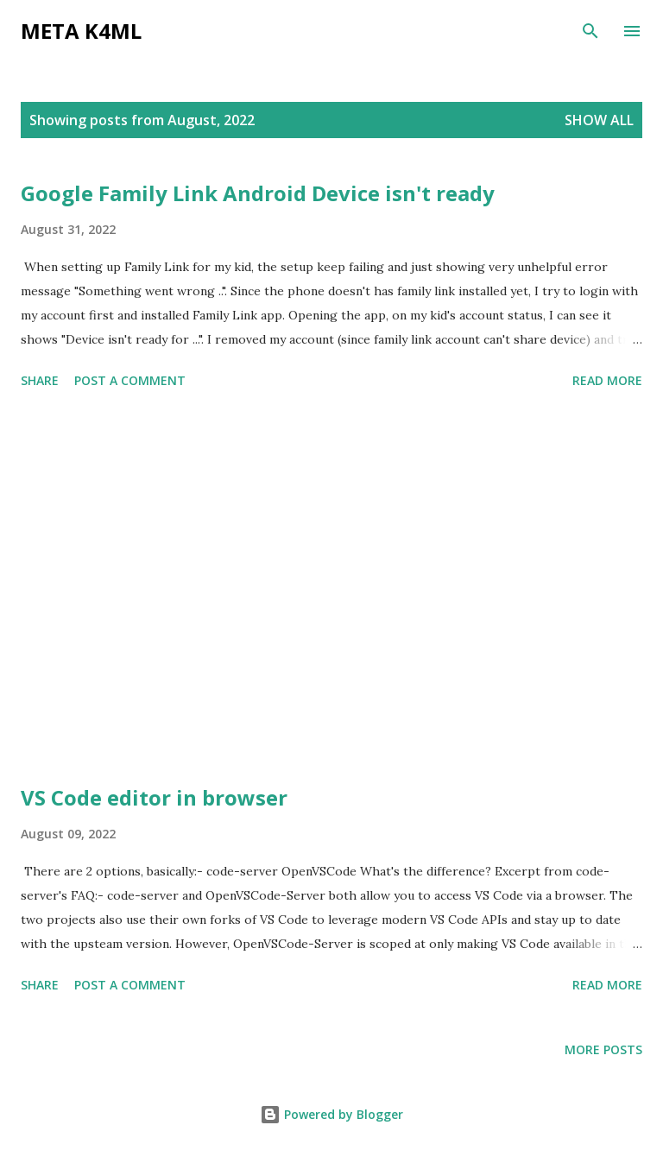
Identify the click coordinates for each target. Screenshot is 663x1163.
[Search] (590, 31)
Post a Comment (130, 380)
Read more (607, 380)
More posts (603, 1049)
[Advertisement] (331, 590)
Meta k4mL (81, 30)
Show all (599, 120)
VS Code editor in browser (154, 797)
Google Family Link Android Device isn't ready (258, 193)
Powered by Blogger (331, 1114)
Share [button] (40, 380)
